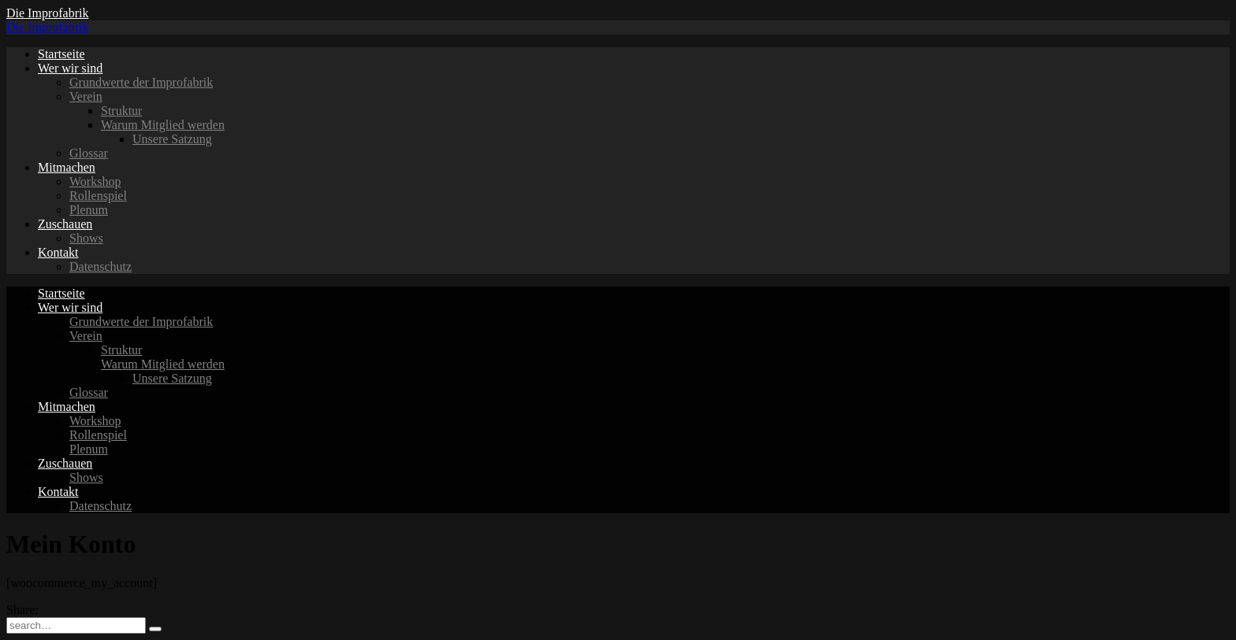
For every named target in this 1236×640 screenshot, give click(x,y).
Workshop (95, 181)
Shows (86, 238)
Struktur (121, 110)
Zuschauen (65, 224)
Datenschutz (100, 266)
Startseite (61, 54)
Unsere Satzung (172, 139)
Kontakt (58, 252)
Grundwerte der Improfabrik (141, 82)
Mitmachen (66, 167)
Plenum (88, 209)
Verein (85, 96)
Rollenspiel (98, 195)
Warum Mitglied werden (163, 124)
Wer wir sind (70, 68)
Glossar (88, 153)
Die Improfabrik (47, 13)
